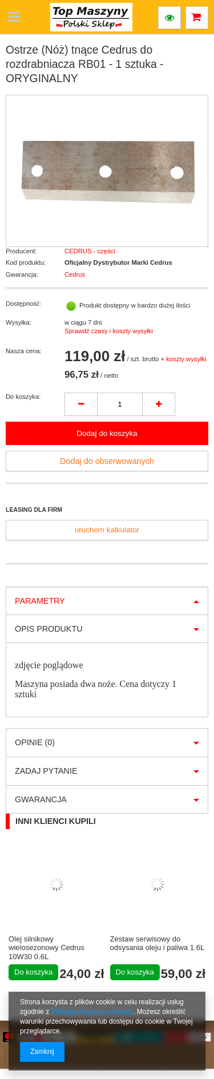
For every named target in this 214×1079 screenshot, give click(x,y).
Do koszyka (33, 972)
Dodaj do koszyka (107, 433)
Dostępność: (24, 303)
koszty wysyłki (186, 358)
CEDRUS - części (89, 251)
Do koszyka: (23, 396)
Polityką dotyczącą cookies (92, 1012)
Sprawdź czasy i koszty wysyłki (108, 331)
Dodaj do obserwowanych (107, 461)
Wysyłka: (18, 322)
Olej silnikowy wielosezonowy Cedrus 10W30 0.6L (46, 948)
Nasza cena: (24, 350)
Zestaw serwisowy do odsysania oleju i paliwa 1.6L (157, 943)
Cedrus (74, 274)
